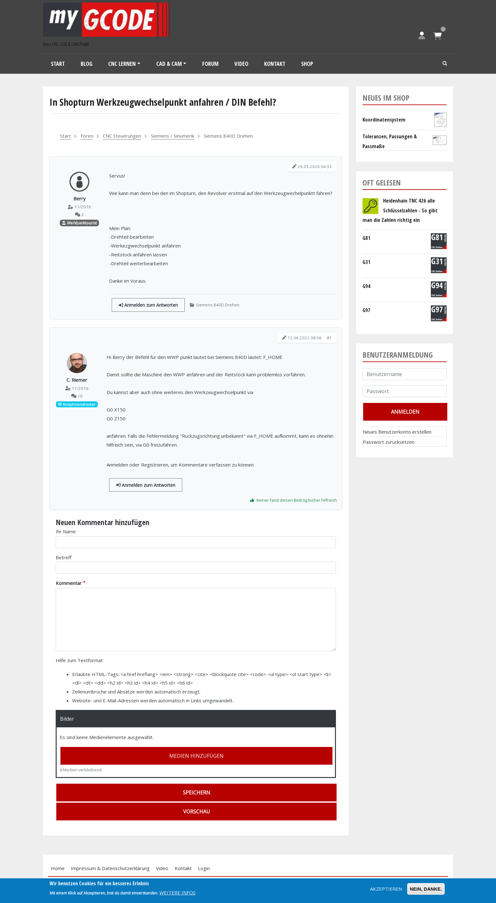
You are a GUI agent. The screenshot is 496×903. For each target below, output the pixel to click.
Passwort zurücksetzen (388, 442)
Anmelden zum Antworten (148, 305)
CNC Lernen (122, 63)
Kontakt (274, 63)
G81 (366, 237)
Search (445, 64)
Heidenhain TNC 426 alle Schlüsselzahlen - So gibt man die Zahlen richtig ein (400, 210)
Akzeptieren (386, 889)
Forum (210, 63)
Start (58, 63)
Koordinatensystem (384, 119)
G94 (366, 286)
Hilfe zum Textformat (79, 660)
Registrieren (154, 464)
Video (241, 63)
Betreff (63, 557)
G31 (366, 262)
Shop (307, 63)
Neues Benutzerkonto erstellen (397, 432)
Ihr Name (66, 531)
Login (204, 868)
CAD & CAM (169, 63)
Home (58, 868)
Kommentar (69, 583)
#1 (329, 338)
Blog (86, 63)
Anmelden (117, 464)
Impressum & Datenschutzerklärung (110, 868)
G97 (366, 310)
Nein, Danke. (426, 889)
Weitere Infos (177, 892)
